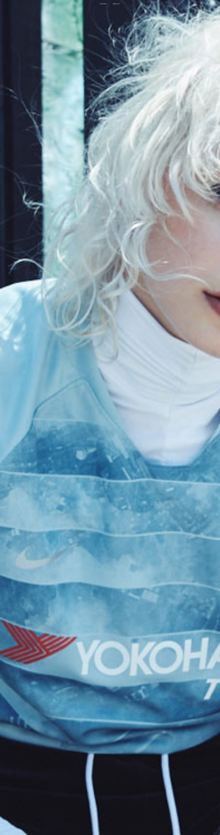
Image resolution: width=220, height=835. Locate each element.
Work (103, 4)
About (116, 4)
